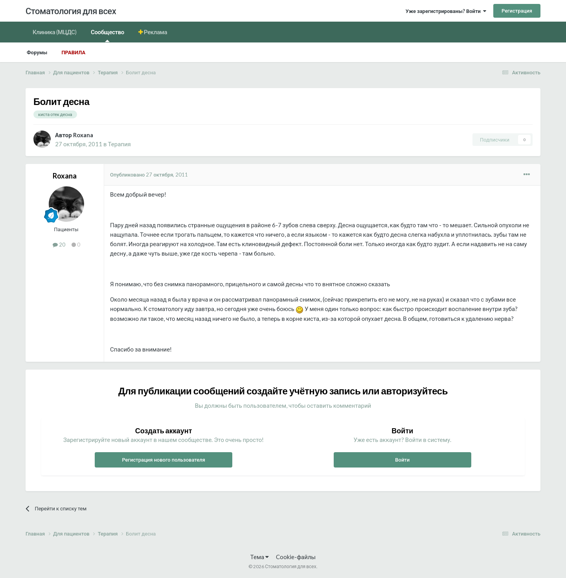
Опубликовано (149, 174)
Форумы (37, 52)
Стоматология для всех (71, 11)
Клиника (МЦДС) (55, 31)
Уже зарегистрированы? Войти (446, 11)
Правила (73, 52)
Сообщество (107, 35)
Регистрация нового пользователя (163, 460)
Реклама (155, 31)
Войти (402, 460)
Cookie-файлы (296, 556)
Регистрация (517, 10)
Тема (259, 556)
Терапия (119, 143)
